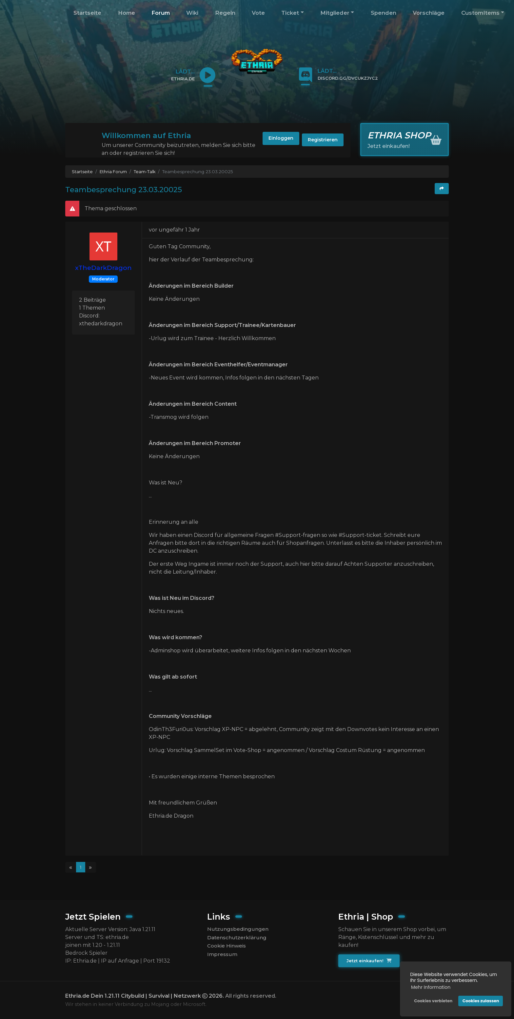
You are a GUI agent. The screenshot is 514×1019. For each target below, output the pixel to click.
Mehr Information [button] (429, 986)
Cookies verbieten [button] (432, 999)
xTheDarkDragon (103, 268)
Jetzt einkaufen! (369, 961)
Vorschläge (429, 13)
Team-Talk (147, 171)
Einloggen (268, 141)
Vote (258, 13)
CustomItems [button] (480, 13)
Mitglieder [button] (334, 13)
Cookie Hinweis (227, 947)
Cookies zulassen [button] (479, 999)
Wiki (192, 13)
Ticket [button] (290, 13)
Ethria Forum (114, 171)
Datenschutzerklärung (237, 938)
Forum (160, 13)
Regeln (225, 13)
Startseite (87, 13)
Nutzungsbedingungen (237, 929)
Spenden (383, 13)
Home (126, 13)
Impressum (222, 956)
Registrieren (319, 141)
